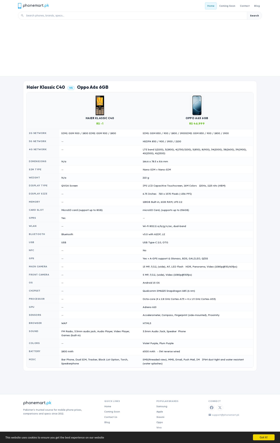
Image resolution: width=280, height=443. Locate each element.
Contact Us (110, 417)
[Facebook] (211, 407)
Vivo (159, 427)
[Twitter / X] (220, 407)
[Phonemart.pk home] (33, 5)
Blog (257, 5)
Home (210, 5)
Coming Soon (227, 5)
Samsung (161, 406)
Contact (245, 5)
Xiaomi (160, 417)
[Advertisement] (140, 49)
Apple (159, 411)
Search (254, 15)
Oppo (159, 422)
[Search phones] (135, 15)
